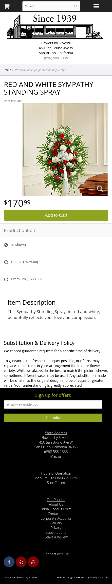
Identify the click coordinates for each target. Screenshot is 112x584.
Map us (56, 456)
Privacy (56, 527)
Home (7, 70)
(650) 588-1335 (56, 57)
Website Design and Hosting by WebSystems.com (82, 577)
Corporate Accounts (55, 518)
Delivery (56, 523)
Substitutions (56, 532)
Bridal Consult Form (56, 509)
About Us (56, 504)
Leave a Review (56, 537)
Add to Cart (56, 215)
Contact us (56, 513)
